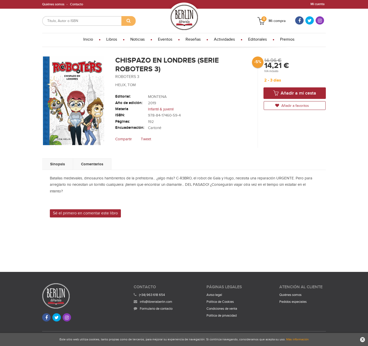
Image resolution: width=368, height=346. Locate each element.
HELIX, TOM (125, 85)
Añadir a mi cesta (294, 93)
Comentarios (92, 164)
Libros (111, 39)
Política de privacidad (221, 316)
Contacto (76, 4)
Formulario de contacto (153, 309)
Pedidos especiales (293, 302)
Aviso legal (214, 295)
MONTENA (157, 97)
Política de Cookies (220, 302)
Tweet (146, 139)
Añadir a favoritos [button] (292, 105)
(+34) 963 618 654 (152, 295)
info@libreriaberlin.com (153, 302)
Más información (297, 339)
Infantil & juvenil (161, 109)
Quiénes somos (53, 4)
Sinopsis (57, 164)
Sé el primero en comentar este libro (85, 213)
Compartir (123, 139)
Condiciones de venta (221, 309)
